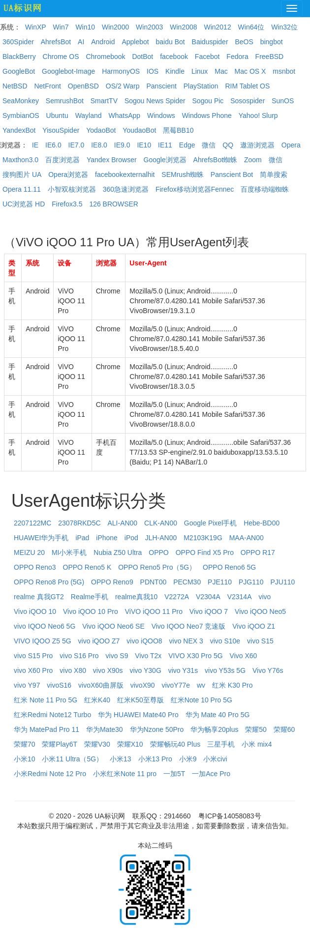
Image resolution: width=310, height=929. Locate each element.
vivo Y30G (145, 670)
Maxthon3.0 (20, 160)
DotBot (142, 56)
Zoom (253, 160)
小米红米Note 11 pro (124, 774)
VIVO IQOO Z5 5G (42, 641)
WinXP (35, 27)
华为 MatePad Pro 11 (46, 729)
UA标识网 (109, 816)
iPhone (107, 538)
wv (201, 685)
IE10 (144, 145)
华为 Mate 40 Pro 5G (218, 715)
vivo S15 (260, 641)
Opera (291, 145)
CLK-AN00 (160, 523)
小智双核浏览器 (72, 189)
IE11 (165, 145)
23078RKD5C (79, 523)
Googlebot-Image (68, 71)
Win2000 (115, 27)
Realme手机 (89, 597)
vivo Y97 (27, 685)
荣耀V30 (97, 744)
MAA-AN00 (246, 538)
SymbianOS (20, 115)
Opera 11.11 (21, 189)
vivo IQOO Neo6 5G (44, 626)
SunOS (283, 101)
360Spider (18, 42)
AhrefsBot (56, 42)
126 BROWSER (113, 204)
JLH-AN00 (161, 538)
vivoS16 (59, 685)
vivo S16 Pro (79, 656)
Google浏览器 (165, 160)
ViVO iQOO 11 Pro (154, 611)
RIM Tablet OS (247, 86)
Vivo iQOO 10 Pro (90, 611)
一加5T (174, 774)
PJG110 (251, 582)
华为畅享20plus (214, 729)
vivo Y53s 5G (225, 670)
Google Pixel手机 (210, 523)
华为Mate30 (104, 729)
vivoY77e (175, 685)
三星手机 (221, 744)
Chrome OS (61, 56)
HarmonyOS (121, 71)
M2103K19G (203, 538)
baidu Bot (170, 42)
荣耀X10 (130, 744)
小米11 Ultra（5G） (72, 759)
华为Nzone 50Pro (157, 729)
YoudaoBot (139, 130)
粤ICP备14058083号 (229, 816)
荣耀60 (284, 729)
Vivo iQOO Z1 (253, 626)
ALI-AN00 (122, 523)
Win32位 (284, 27)
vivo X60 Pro (33, 670)
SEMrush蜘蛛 (182, 174)
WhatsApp (124, 115)
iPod (131, 538)
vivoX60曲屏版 (101, 685)
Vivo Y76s (267, 670)
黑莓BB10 (178, 130)
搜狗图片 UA (21, 174)
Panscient (161, 86)
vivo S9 (117, 656)
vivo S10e (225, 641)
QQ (227, 145)
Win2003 (149, 27)
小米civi (215, 759)
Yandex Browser (112, 160)
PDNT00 (153, 582)
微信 (209, 145)
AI (81, 42)
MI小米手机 (69, 552)
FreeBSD (269, 56)
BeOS (244, 42)
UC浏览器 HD (23, 204)
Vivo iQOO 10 (35, 611)
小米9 (188, 759)
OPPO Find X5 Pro (205, 552)
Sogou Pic (208, 101)
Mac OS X (250, 71)
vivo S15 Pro (33, 656)
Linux (199, 71)
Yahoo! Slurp (258, 115)
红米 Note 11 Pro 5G (45, 700)
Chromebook (105, 56)
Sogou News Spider (155, 101)
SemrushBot (65, 101)
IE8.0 (99, 145)
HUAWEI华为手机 (41, 538)
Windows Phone (207, 115)
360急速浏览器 (126, 189)
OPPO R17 (258, 552)
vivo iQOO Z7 (99, 641)
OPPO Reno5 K (87, 567)
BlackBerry (19, 56)
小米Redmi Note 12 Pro (50, 774)
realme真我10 (136, 597)
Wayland (88, 115)
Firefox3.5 (67, 204)
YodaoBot (101, 130)
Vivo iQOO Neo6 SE (113, 626)
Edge (187, 145)
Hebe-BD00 (261, 523)
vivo (264, 597)
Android (103, 42)
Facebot (207, 56)
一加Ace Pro (211, 774)
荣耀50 (256, 729)
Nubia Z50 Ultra (117, 552)
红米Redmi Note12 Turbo (52, 715)
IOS (152, 71)
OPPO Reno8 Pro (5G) (49, 582)
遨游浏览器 (257, 145)
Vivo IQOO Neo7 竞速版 (189, 626)
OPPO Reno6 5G (229, 567)
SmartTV (104, 101)
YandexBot (18, 130)
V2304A (208, 597)
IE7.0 (76, 145)
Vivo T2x (148, 656)
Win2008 (183, 27)
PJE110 (220, 582)
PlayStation (201, 86)
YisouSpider (60, 130)
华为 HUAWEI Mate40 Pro (138, 715)
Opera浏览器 (68, 174)
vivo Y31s (183, 670)
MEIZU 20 (29, 552)
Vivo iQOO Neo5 (260, 611)
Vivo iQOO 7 (208, 611)
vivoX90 (142, 685)
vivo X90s (108, 670)
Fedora (237, 56)
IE (35, 145)
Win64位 (251, 27)
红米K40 (97, 700)
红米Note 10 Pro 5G (201, 700)
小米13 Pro (155, 759)
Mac (221, 71)
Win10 (85, 27)
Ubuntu (57, 115)
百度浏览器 (62, 160)
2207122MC (32, 523)
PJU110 (282, 582)
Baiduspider (210, 42)
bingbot (271, 42)
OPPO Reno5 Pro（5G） (157, 567)
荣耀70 (24, 744)
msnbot (284, 71)
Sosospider (247, 101)
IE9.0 (122, 145)
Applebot (135, 42)
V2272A (176, 597)
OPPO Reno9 (112, 582)
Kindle (175, 71)
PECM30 (187, 582)
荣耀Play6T (59, 744)
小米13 (120, 759)
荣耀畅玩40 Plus (175, 744)
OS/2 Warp (123, 86)
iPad (82, 538)
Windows (161, 115)
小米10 (24, 759)
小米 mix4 (257, 744)
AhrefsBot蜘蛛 (215, 160)
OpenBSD (83, 86)
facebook (174, 56)
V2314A (239, 597)
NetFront (47, 86)
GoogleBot (18, 71)
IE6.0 (53, 145)
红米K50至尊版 (140, 700)
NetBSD (15, 86)
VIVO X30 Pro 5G (195, 656)
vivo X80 (73, 670)
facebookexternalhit (125, 174)
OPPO (158, 552)
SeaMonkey (20, 101)
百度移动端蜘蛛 (265, 189)
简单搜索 (273, 174)
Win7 (61, 27)
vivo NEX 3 (186, 641)
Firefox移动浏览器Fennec (194, 189)
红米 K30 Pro (232, 685)
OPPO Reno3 (35, 567)
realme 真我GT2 (39, 597)
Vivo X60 (243, 656)
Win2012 (217, 27)
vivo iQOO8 (144, 641)
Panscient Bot (232, 174)
